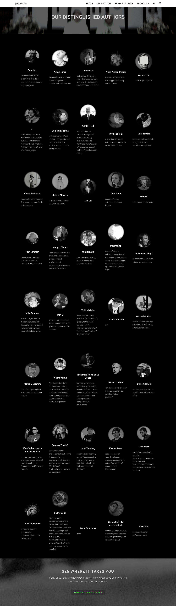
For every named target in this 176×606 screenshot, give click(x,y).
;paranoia (21, 3)
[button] (88, 592)
